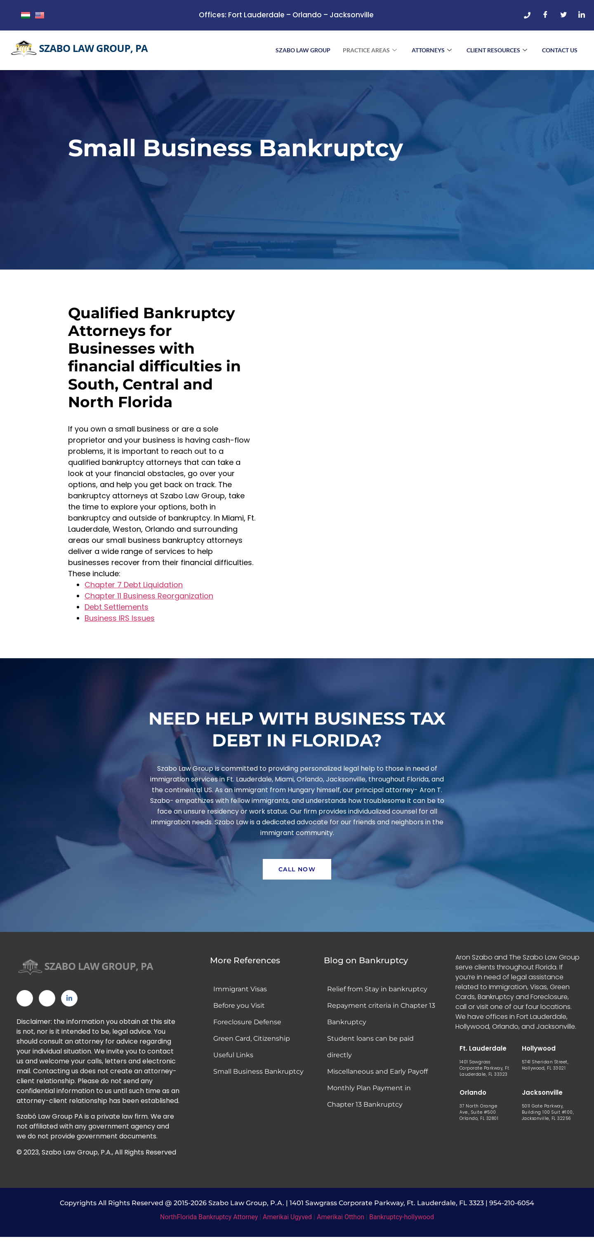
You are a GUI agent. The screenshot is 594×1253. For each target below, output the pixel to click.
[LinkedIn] (581, 15)
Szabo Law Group (303, 50)
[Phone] (527, 15)
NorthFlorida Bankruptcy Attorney (209, 1225)
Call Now (297, 877)
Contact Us (560, 50)
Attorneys (432, 50)
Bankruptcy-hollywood (401, 1225)
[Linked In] (69, 1006)
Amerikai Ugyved (287, 1225)
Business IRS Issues (120, 621)
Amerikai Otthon (340, 1225)
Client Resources (497, 50)
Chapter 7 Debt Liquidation (134, 588)
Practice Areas (370, 50)
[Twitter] (563, 15)
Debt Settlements (116, 610)
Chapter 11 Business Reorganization (149, 599)
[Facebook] (545, 15)
